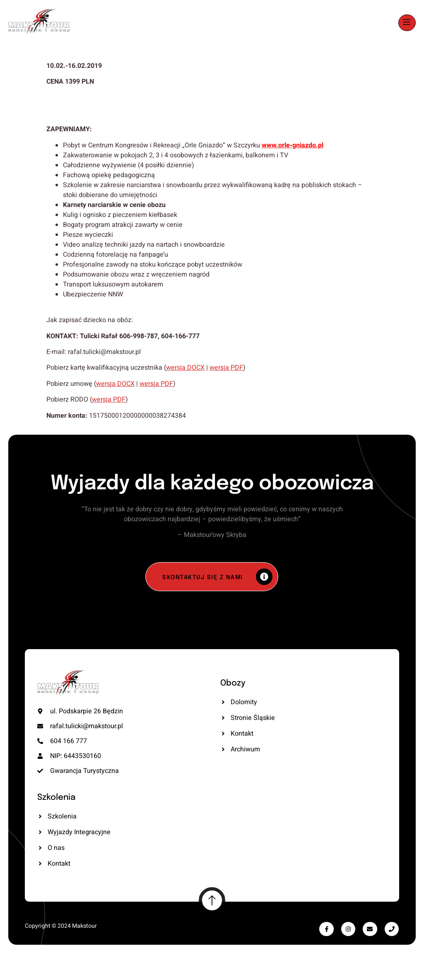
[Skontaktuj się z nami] (212, 576)
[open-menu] (407, 22)
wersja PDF (226, 368)
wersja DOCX (185, 368)
